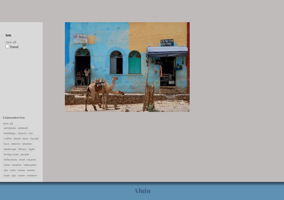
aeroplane (10, 127)
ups (14, 175)
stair (13, 170)
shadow (17, 164)
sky (6, 170)
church (21, 133)
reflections (10, 159)
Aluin (142, 190)
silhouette (30, 164)
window (32, 175)
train (7, 175)
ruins (7, 164)
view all (11, 42)
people (25, 154)
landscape (10, 149)
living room (11, 154)
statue (21, 170)
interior (16, 143)
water (21, 175)
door (26, 138)
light (31, 149)
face (6, 143)
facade (34, 138)
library (22, 149)
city (30, 133)
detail (17, 138)
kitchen (27, 143)
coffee (8, 138)
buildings (10, 133)
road (22, 159)
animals (23, 127)
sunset (31, 170)
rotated (31, 159)
